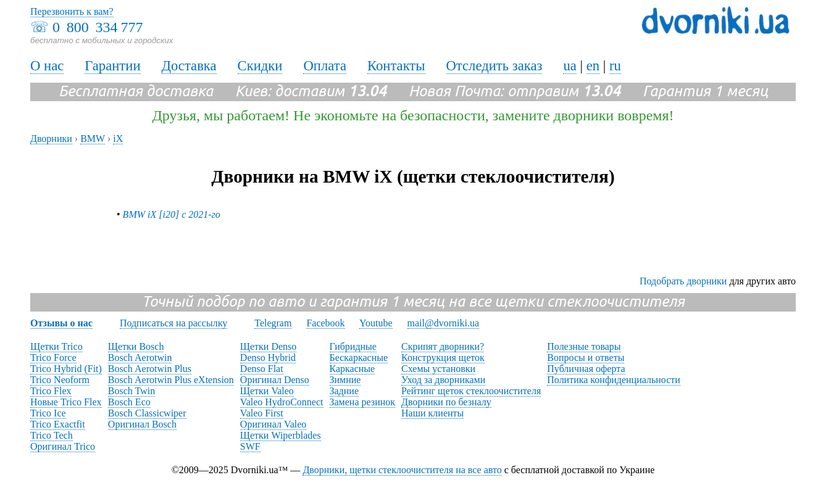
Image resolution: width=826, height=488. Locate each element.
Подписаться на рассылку (173, 323)
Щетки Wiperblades (280, 435)
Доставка (189, 65)
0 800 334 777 (97, 27)
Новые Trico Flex (66, 402)
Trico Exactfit (57, 424)
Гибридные (353, 346)
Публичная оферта (586, 368)
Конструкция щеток (443, 357)
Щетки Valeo (267, 391)
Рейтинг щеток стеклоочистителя (471, 391)
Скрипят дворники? (442, 346)
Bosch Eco (129, 402)
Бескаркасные (359, 357)
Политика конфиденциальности (613, 379)
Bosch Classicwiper (147, 413)
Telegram (272, 323)
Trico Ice (48, 413)
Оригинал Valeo (273, 424)
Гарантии (112, 65)
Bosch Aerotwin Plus (149, 368)
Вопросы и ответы (585, 357)
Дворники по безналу (446, 402)
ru (615, 65)
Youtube (376, 323)
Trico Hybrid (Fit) (66, 368)
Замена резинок (363, 402)
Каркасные (352, 368)
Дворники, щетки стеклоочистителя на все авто (401, 470)
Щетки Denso (268, 346)
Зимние (345, 379)
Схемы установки (438, 368)
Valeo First (261, 413)
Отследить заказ (494, 65)
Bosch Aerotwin (140, 357)
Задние (344, 391)
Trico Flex (51, 391)
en (592, 65)
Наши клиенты (432, 413)
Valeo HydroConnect (281, 402)
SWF (250, 446)
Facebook (325, 323)
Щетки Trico (56, 346)
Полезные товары (583, 346)
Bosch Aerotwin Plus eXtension (171, 379)
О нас (47, 65)
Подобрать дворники (683, 281)
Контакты (396, 65)
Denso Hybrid (268, 357)
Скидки (260, 65)
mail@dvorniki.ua (443, 323)
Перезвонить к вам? (72, 11)
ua (569, 65)
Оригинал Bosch (142, 424)
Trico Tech (51, 435)
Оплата (324, 65)
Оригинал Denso (274, 379)
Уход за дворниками (443, 379)
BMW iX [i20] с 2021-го (171, 214)
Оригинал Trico (62, 446)
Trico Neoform (60, 379)
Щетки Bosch (136, 346)
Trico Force (53, 357)
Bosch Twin (131, 391)
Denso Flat (261, 368)
